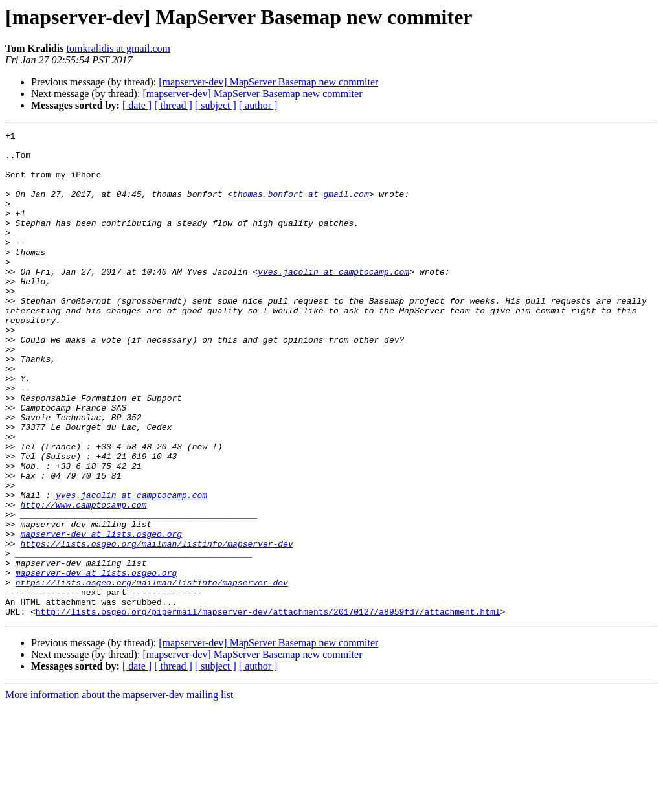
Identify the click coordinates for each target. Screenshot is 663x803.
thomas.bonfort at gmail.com (300, 207)
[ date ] (137, 105)
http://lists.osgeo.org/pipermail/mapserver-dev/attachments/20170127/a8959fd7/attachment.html (268, 708)
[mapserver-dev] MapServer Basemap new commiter (268, 81)
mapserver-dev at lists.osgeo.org (101, 615)
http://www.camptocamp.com (83, 580)
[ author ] (258, 105)
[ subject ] (215, 105)
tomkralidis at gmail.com (118, 48)
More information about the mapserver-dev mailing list (119, 791)
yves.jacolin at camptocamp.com (333, 300)
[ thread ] (173, 105)
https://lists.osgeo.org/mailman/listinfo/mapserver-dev (156, 627)
